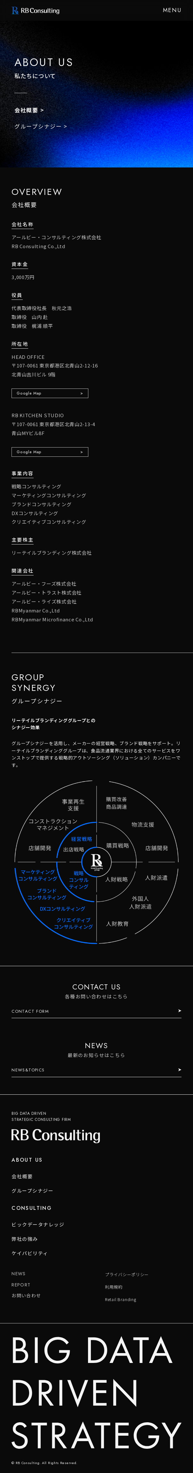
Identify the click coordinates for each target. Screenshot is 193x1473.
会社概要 (26, 110)
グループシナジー (38, 126)
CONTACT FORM (30, 1011)
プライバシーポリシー (127, 1274)
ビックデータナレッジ (38, 1224)
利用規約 (114, 1287)
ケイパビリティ (30, 1253)
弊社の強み (25, 1238)
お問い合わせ (26, 1295)
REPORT (21, 1285)
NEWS (19, 1273)
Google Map (29, 393)
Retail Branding (120, 1299)
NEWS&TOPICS (28, 1070)
